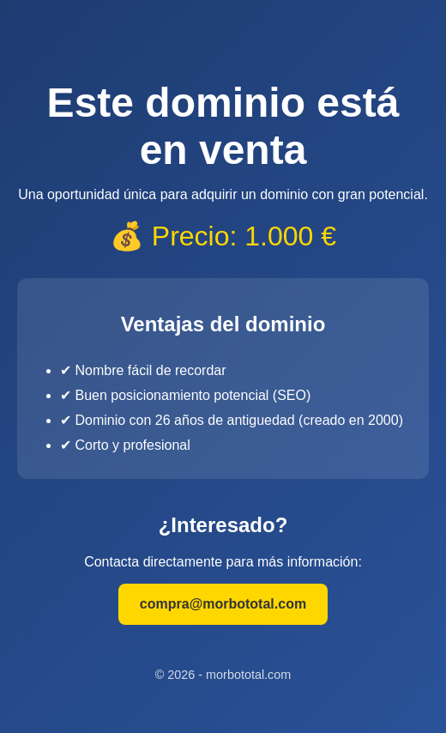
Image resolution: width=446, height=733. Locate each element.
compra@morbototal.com (223, 604)
